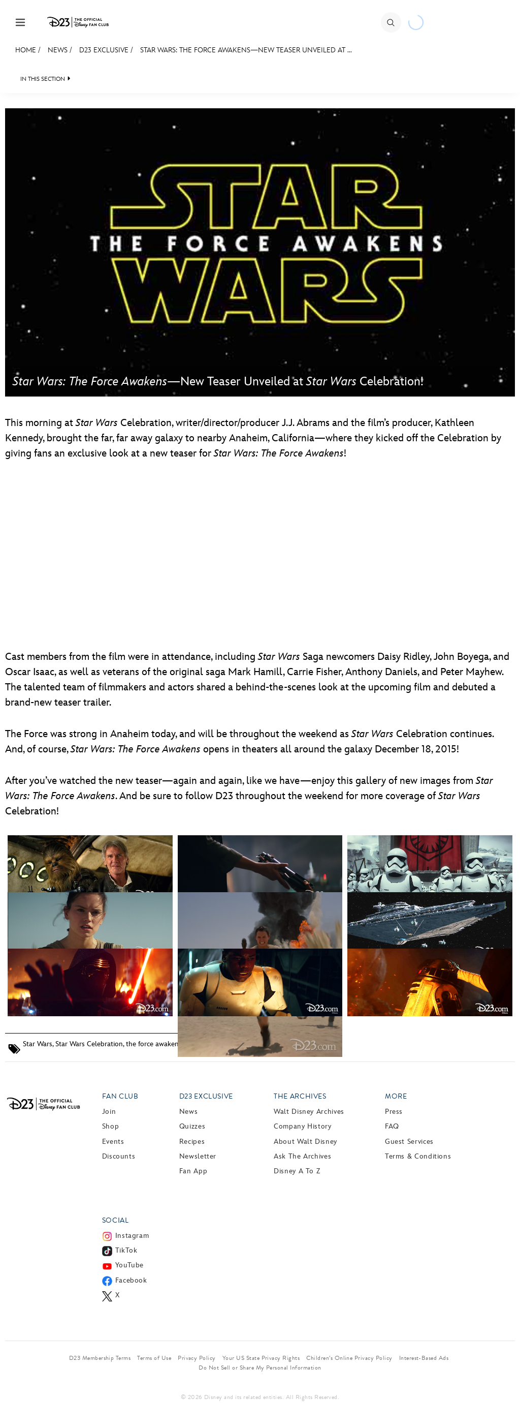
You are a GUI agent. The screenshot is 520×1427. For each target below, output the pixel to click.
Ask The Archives (302, 1156)
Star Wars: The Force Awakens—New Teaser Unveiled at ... (246, 50)
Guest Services (409, 1141)
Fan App (193, 1171)
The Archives (300, 1096)
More (396, 1096)
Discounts (119, 1156)
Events (113, 1141)
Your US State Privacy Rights (261, 1357)
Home (25, 50)
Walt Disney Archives (309, 1111)
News (58, 50)
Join (109, 1111)
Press (394, 1111)
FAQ (392, 1126)
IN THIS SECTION (42, 79)
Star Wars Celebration (89, 1044)
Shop (110, 1126)
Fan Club (120, 1096)
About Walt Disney (305, 1141)
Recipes (192, 1141)
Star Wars (37, 1044)
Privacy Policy (197, 1357)
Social (115, 1220)
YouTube (129, 1265)
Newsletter (197, 1156)
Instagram (132, 1235)
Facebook (131, 1280)
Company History (303, 1126)
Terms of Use (154, 1357)
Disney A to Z (297, 1171)
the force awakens (154, 1044)
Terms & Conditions (418, 1156)
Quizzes (192, 1126)
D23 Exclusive (103, 50)
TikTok (126, 1250)
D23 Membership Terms (100, 1357)
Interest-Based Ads (424, 1357)
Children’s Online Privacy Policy (349, 1357)
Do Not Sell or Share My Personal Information (260, 1367)
